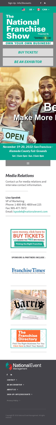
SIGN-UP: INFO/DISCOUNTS (18, 394)
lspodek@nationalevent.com (30, 211)
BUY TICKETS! (28, 52)
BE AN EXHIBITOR (28, 61)
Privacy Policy (12, 400)
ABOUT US (11, 389)
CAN (44, 9)
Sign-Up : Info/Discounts (19, 3)
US (30, 9)
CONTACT (11, 380)
